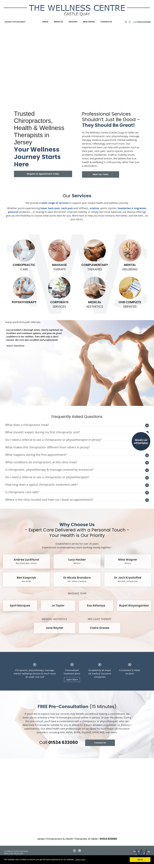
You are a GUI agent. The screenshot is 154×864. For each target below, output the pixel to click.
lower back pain (50, 208)
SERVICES (59, 292)
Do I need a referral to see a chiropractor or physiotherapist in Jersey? (53, 440)
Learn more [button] (80, 859)
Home (45, 22)
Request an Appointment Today (43, 173)
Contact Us (106, 22)
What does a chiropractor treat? (27, 425)
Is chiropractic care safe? (22, 492)
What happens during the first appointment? (36, 455)
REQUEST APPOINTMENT (15, 22)
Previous (8, 391)
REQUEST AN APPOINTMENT (141, 441)
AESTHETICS (94, 292)
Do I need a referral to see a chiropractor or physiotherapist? (47, 477)
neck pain (67, 208)
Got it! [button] (140, 860)
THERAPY (59, 255)
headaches (124, 208)
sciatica (94, 208)
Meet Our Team (100, 174)
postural (13, 212)
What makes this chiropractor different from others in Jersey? (47, 447)
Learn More (72, 679)
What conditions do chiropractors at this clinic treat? (41, 462)
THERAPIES (94, 255)
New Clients (89, 22)
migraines (140, 208)
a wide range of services (54, 203)
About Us (58, 22)
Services (73, 22)
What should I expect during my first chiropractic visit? (42, 432)
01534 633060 (144, 22)
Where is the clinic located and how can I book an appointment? (49, 499)
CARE (24, 255)
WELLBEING (130, 255)
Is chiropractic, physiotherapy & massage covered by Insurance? (49, 469)
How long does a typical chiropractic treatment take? (41, 484)
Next (13, 391)
